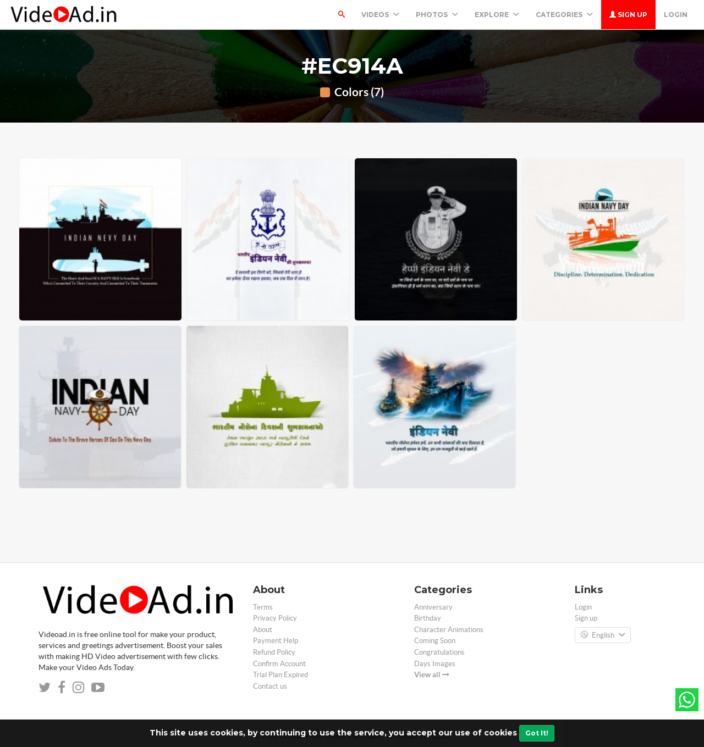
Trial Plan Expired (280, 675)
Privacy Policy (275, 618)
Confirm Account (279, 664)
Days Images (434, 664)
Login (676, 14)
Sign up (628, 14)
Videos (380, 14)
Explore (497, 14)
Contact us (270, 686)
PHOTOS (437, 14)
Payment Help (275, 641)
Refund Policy (274, 652)
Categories (564, 14)
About (262, 630)
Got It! (536, 733)
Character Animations (448, 630)
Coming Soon (434, 641)
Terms (263, 607)
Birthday (427, 618)
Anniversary (433, 607)
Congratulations (439, 652)
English (603, 635)
